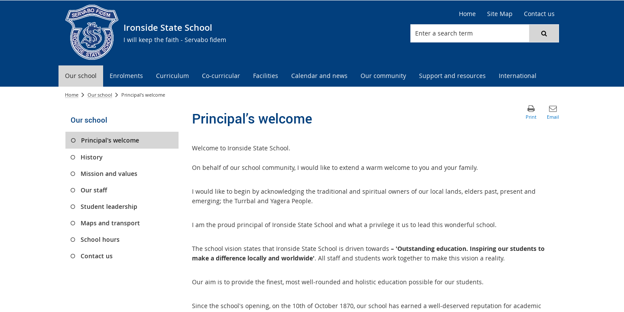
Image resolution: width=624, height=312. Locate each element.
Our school (100, 94)
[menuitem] (80, 76)
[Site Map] (500, 14)
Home (71, 94)
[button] (544, 33)
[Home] (467, 14)
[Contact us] (539, 14)
